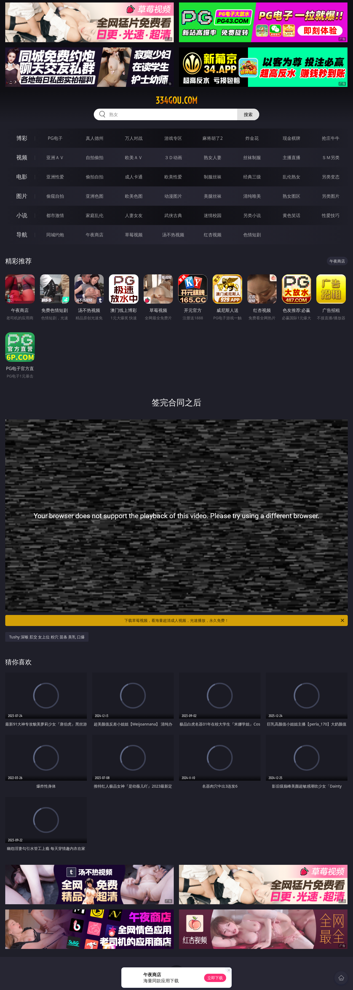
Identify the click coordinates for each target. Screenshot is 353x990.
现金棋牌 (291, 138)
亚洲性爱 (55, 177)
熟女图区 (291, 196)
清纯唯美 (252, 196)
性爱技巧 (330, 215)
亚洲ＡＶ (55, 157)
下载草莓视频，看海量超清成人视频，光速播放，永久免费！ (234, 620)
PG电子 (55, 138)
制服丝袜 (212, 177)
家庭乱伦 (94, 215)
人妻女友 (134, 215)
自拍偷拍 (94, 157)
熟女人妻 (212, 157)
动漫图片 (173, 196)
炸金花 (252, 138)
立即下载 (215, 977)
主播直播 (291, 157)
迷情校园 (212, 215)
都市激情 (55, 215)
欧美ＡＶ (134, 157)
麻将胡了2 (212, 138)
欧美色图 (134, 196)
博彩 (21, 138)
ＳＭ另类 (330, 157)
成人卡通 (134, 177)
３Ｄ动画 (173, 157)
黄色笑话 (291, 215)
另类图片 (330, 196)
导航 (21, 234)
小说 (21, 215)
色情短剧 (252, 235)
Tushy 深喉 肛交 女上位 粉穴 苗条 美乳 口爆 (47, 637)
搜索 (248, 114)
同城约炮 (55, 235)
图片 (21, 196)
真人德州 (94, 138)
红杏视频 (212, 235)
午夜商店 (94, 235)
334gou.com (176, 100)
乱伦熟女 (291, 177)
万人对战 (134, 138)
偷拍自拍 (94, 177)
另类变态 (330, 177)
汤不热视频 (173, 235)
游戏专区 (173, 138)
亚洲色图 (94, 196)
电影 (21, 176)
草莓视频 (134, 235)
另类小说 (252, 215)
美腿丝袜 (212, 196)
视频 (21, 157)
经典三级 (252, 177)
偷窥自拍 (55, 196)
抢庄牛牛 (330, 138)
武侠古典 (173, 215)
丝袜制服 (252, 157)
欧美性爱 (173, 177)
